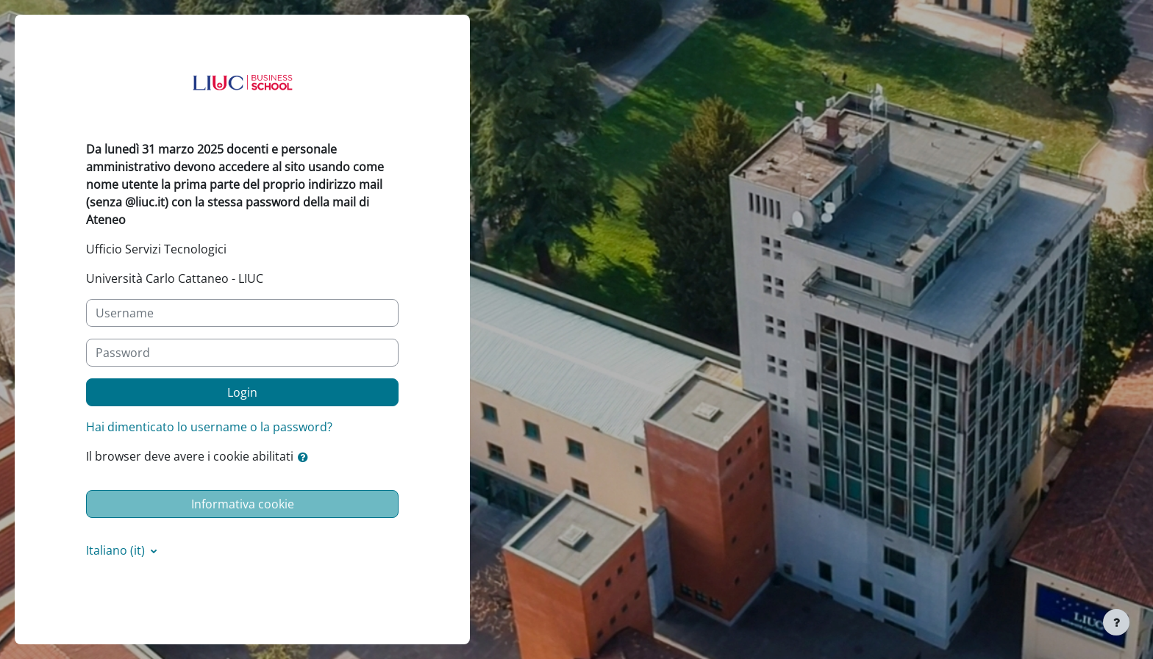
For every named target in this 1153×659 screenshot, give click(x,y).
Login (242, 392)
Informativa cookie (242, 504)
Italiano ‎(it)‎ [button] (117, 550)
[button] (305, 457)
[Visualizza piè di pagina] (1116, 622)
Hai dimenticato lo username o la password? (209, 427)
